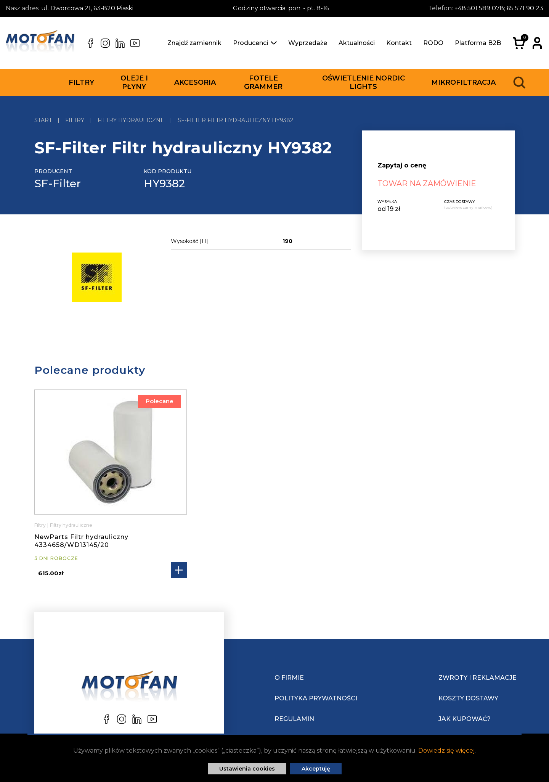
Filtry (81, 82)
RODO (433, 43)
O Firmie (289, 677)
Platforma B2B (478, 43)
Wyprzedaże (307, 43)
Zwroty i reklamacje (477, 677)
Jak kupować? (464, 718)
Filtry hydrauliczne (71, 525)
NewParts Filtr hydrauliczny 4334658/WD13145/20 (81, 541)
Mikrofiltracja (463, 82)
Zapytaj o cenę (401, 165)
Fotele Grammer (263, 82)
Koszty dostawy (468, 698)
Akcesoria (195, 82)
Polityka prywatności (315, 698)
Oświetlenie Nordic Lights (363, 82)
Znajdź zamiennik (194, 43)
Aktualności (357, 43)
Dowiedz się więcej (446, 750)
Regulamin (294, 718)
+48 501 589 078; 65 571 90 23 (498, 8)
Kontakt (399, 43)
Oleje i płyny (134, 82)
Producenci (255, 43)
